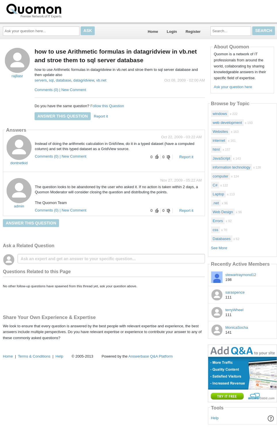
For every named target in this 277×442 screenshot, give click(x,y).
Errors (218, 221)
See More (219, 248)
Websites (220, 131)
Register (192, 31)
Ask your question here (233, 87)
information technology (232, 167)
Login (172, 31)
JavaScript (221, 158)
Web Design (223, 212)
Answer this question (62, 116)
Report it (101, 116)
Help (215, 418)
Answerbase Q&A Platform (150, 356)
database (63, 80)
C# (215, 185)
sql (51, 80)
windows (220, 114)
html (216, 149)
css (216, 230)
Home (153, 31)
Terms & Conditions (34, 356)
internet (219, 140)
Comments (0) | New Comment (60, 90)
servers (41, 80)
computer (220, 176)
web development (227, 122)
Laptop (218, 194)
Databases (222, 239)
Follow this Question (107, 106)
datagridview (83, 80)
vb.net (101, 80)
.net (216, 203)
